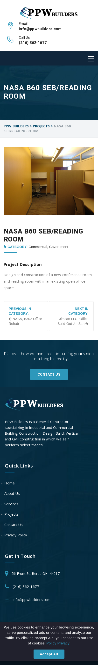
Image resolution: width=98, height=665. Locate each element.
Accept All (49, 654)
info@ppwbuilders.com (31, 599)
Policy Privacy (58, 643)
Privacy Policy (16, 535)
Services (11, 503)
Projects (12, 514)
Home (10, 483)
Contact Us (49, 374)
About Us (12, 493)
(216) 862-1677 (26, 586)
